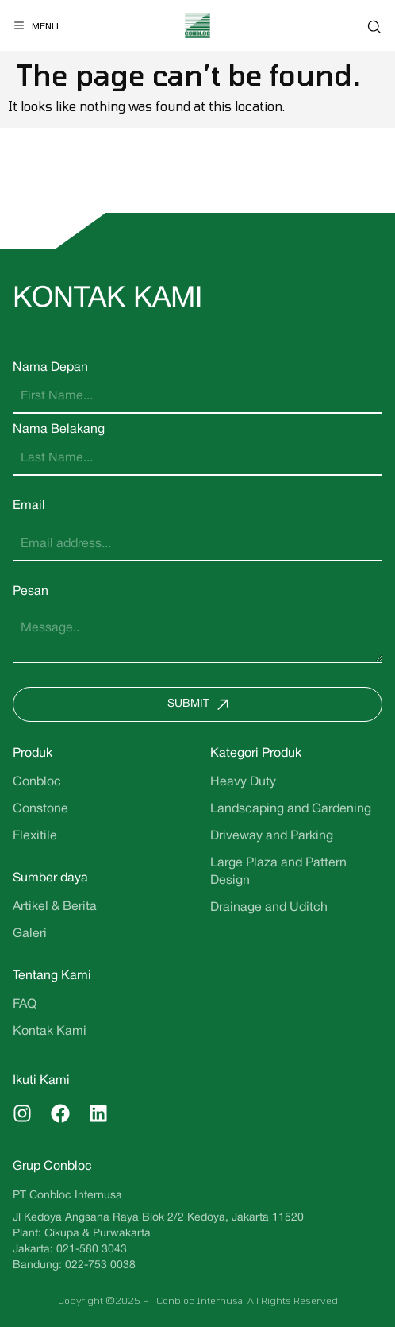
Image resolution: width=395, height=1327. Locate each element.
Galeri (30, 933)
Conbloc (37, 782)
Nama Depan (50, 367)
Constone (40, 809)
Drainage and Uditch (269, 907)
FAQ (24, 1004)
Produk (32, 753)
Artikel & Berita (55, 906)
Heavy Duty (243, 782)
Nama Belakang (59, 429)
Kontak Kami (49, 1031)
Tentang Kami (52, 976)
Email (29, 505)
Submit (201, 704)
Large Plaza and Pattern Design (278, 872)
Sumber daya (50, 878)
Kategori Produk (255, 753)
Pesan (30, 591)
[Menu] (36, 25)
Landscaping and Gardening (290, 809)
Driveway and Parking (271, 836)
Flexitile (35, 836)
